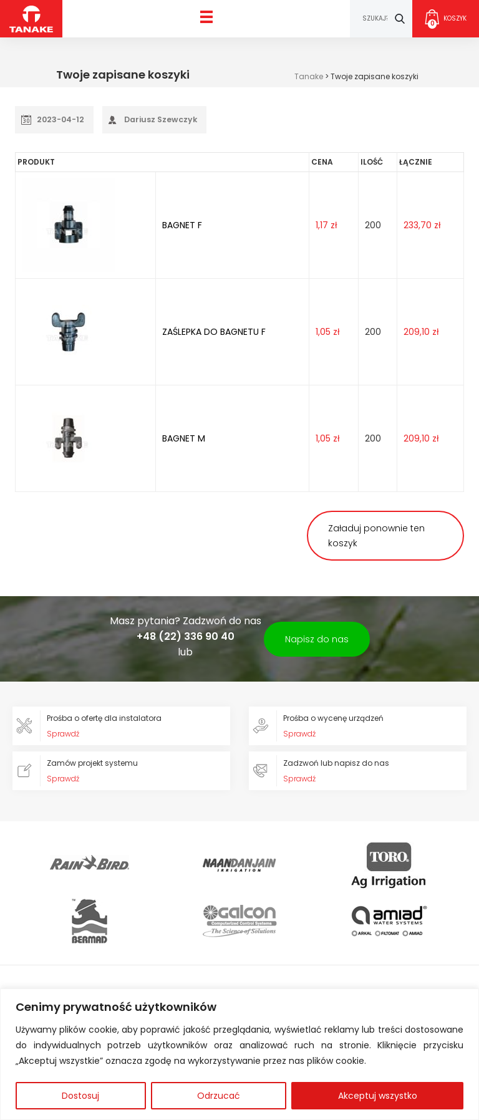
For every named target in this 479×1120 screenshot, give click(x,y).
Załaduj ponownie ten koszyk (376, 535)
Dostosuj (80, 1095)
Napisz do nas (317, 639)
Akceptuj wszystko (377, 1095)
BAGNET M (183, 438)
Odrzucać (218, 1095)
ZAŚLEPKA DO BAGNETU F (214, 332)
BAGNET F (182, 225)
